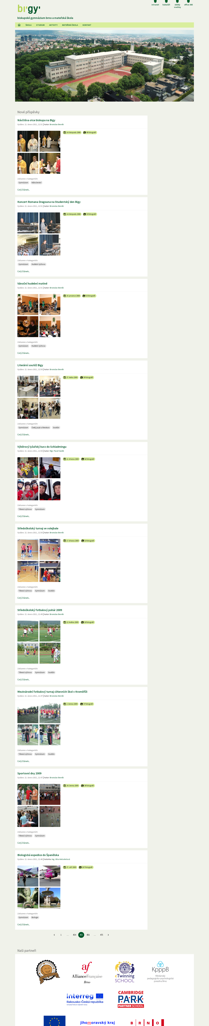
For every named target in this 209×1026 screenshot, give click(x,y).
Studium (40, 25)
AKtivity (53, 25)
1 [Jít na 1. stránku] (61, 934)
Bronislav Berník (57, 124)
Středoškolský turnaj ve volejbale (37, 528)
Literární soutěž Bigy (30, 365)
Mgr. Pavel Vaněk (57, 451)
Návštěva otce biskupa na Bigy (36, 120)
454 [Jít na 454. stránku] (74, 934)
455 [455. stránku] (81, 934)
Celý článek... (23, 189)
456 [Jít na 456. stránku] (88, 934)
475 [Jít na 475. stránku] (101, 934)
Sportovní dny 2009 (29, 773)
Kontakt (87, 25)
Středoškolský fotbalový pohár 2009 (39, 610)
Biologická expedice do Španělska (38, 855)
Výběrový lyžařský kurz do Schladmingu (41, 446)
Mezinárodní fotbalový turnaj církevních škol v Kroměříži (52, 691)
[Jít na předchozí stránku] (54, 935)
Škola (28, 25)
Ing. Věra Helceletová (61, 859)
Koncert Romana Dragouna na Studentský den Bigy (49, 202)
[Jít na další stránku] (108, 935)
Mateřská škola (70, 25)
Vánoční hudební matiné (32, 283)
